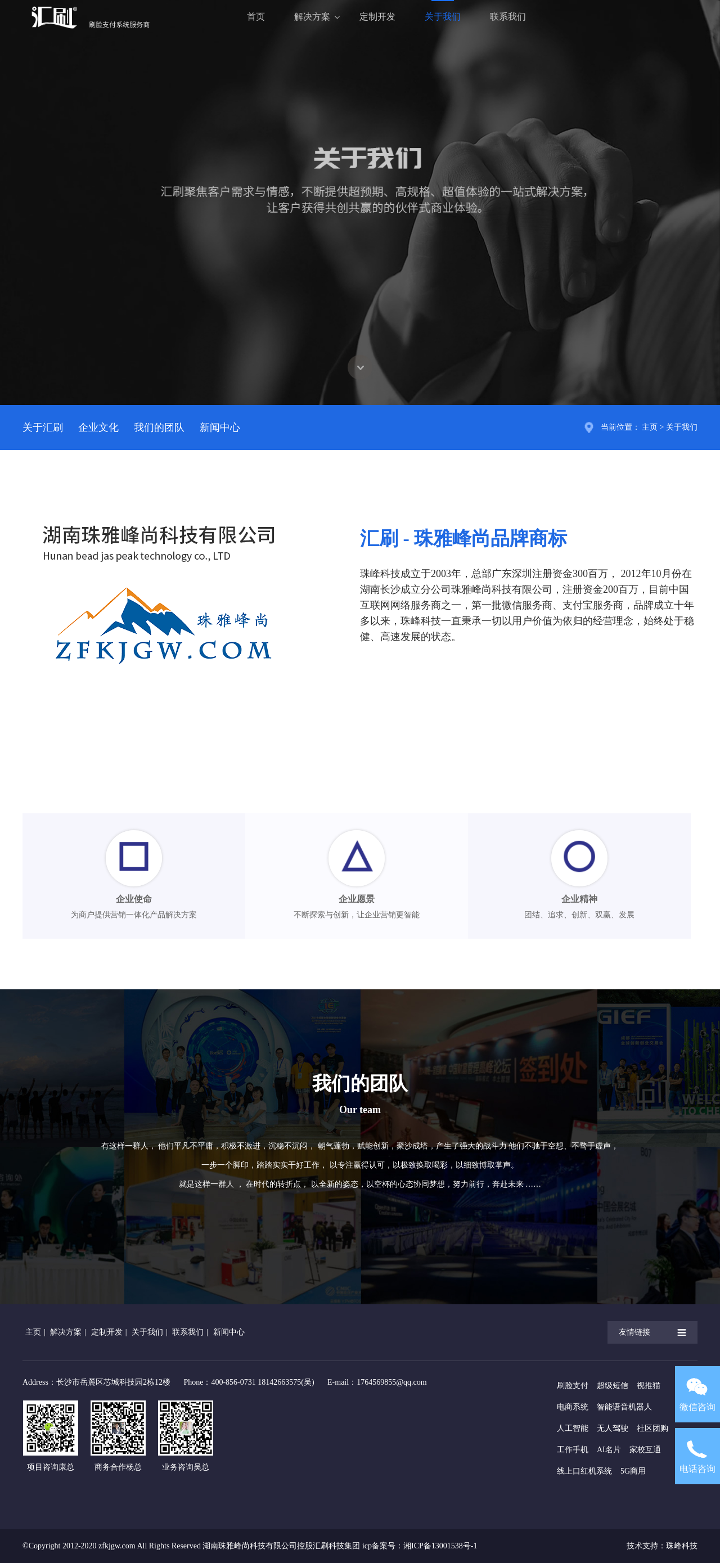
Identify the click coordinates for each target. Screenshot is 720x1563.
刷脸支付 (572, 1385)
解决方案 (312, 16)
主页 (650, 427)
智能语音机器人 (624, 1407)
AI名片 (609, 1449)
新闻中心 (220, 427)
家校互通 (645, 1449)
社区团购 (652, 1428)
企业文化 (98, 427)
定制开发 (377, 16)
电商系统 (572, 1407)
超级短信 (612, 1385)
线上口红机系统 (584, 1471)
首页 (256, 16)
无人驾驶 (612, 1428)
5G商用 (633, 1471)
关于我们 (443, 16)
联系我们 (508, 16)
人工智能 (572, 1428)
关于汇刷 (42, 427)
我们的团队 (159, 427)
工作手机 (572, 1449)
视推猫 (648, 1385)
